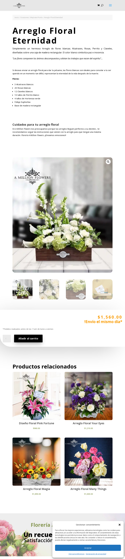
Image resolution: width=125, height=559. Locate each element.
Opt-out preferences (76, 554)
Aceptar (88, 547)
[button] (119, 524)
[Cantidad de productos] (7, 347)
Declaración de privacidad (96, 554)
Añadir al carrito (29, 345)
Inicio (17, 17)
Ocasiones (24, 17)
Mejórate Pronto (36, 17)
